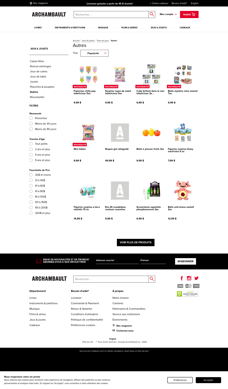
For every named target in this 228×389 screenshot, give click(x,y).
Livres (38, 27)
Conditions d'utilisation (84, 314)
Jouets (34, 82)
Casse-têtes (37, 61)
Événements (119, 320)
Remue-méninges (40, 66)
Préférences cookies (83, 325)
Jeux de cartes (38, 71)
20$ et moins (40, 175)
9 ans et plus (39, 160)
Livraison (76, 298)
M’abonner (185, 261)
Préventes (38, 118)
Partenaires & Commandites (128, 309)
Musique (103, 27)
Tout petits (38, 144)
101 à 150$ (38, 202)
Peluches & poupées (42, 87)
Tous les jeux (103, 40)
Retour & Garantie (81, 309)
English (195, 3)
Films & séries (129, 27)
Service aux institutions (126, 314)
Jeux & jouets (159, 27)
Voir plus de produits (136, 242)
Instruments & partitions (70, 27)
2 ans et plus (39, 149)
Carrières (117, 303)
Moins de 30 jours (42, 124)
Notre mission (120, 298)
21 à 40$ (37, 180)
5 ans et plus (39, 155)
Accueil (76, 40)
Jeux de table (38, 76)
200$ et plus (39, 213)
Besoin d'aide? (179, 3)
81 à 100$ (37, 197)
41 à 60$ (37, 186)
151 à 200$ (38, 208)
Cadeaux (185, 27)
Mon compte (166, 14)
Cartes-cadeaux (158, 3)
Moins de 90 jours (42, 129)
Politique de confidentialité (87, 320)
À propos (118, 291)
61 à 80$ (37, 191)
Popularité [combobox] (93, 53)
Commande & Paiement (85, 303)
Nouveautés (37, 97)
